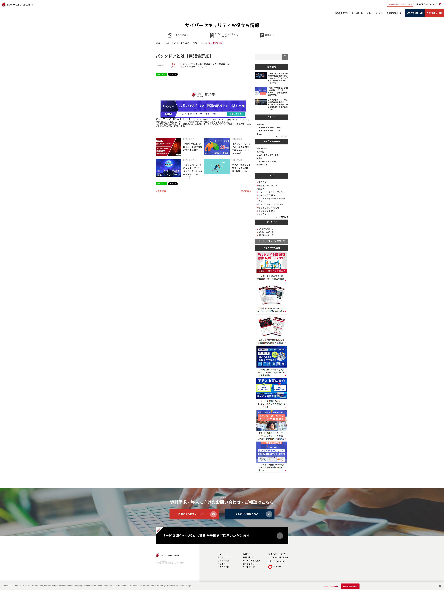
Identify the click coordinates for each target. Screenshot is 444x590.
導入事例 (260, 152)
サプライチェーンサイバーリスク (271, 200)
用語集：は (224, 64)
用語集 (173, 65)
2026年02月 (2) (266, 235)
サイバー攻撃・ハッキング (195, 67)
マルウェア (188, 64)
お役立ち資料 (262, 149)
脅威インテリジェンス (268, 186)
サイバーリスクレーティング (271, 192)
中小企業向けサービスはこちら (399, 4)
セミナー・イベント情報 (267, 162)
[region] (222, 586)
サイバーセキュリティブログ (268, 131)
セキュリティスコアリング (270, 204)
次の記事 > (246, 191)
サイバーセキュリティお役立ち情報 (222, 25)
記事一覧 (260, 124)
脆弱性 (261, 189)
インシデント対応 (266, 211)
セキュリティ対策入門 (268, 208)
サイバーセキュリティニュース (269, 128)
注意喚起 (262, 182)
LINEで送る (161, 74)
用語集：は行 (210, 64)
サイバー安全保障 (266, 195)
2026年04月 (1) (266, 229)
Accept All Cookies (350, 586)
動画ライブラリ (263, 165)
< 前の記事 (161, 191)
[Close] (440, 586)
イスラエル (263, 214)
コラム (259, 134)
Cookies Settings (331, 586)
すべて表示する (282, 137)
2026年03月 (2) (266, 232)
